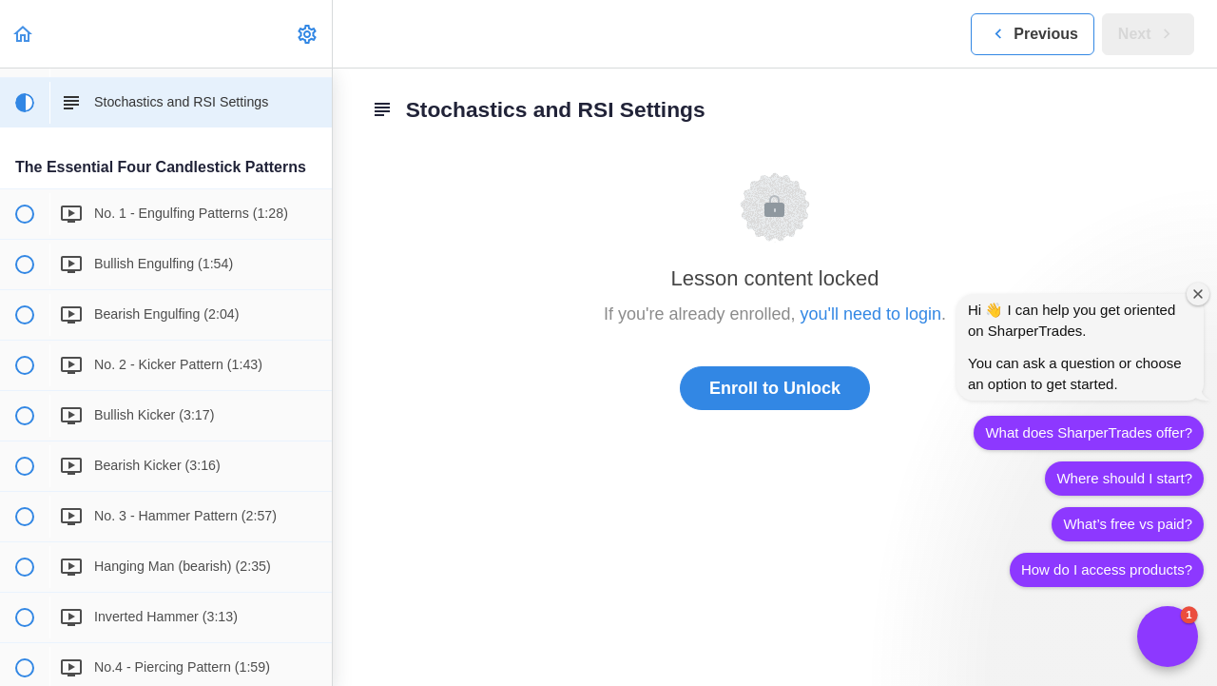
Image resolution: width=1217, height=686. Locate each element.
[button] (24, 34)
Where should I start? (1124, 478)
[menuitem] (308, 34)
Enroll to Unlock (774, 388)
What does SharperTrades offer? (1088, 432)
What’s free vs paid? (1127, 524)
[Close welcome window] (1198, 294)
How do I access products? (1106, 569)
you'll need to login (871, 313)
